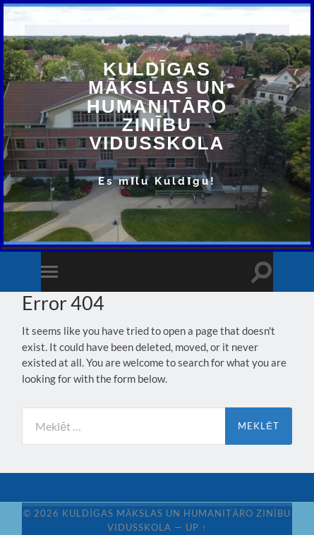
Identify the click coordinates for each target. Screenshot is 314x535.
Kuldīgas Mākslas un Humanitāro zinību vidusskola (157, 106)
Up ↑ (196, 527)
